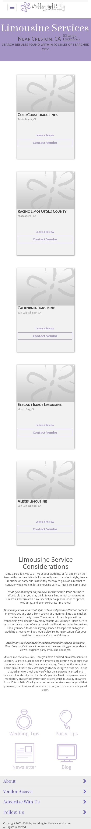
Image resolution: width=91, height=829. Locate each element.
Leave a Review (45, 135)
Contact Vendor (45, 142)
